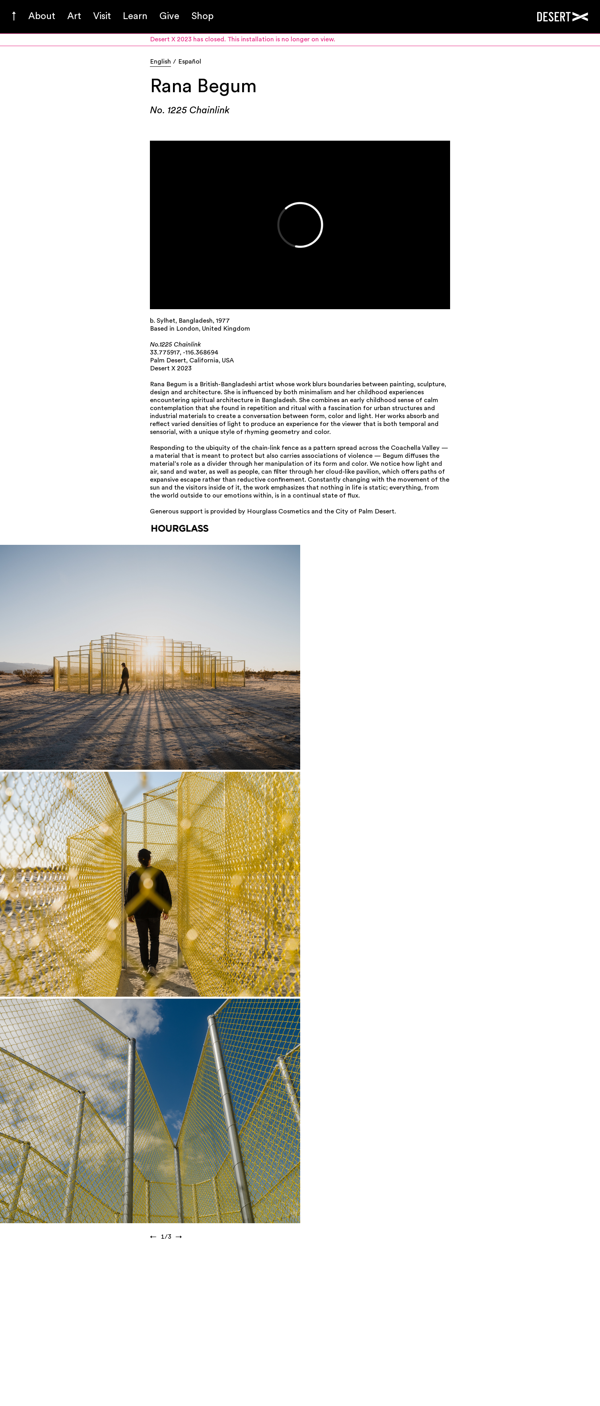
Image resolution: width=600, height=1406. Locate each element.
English (160, 62)
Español (189, 62)
